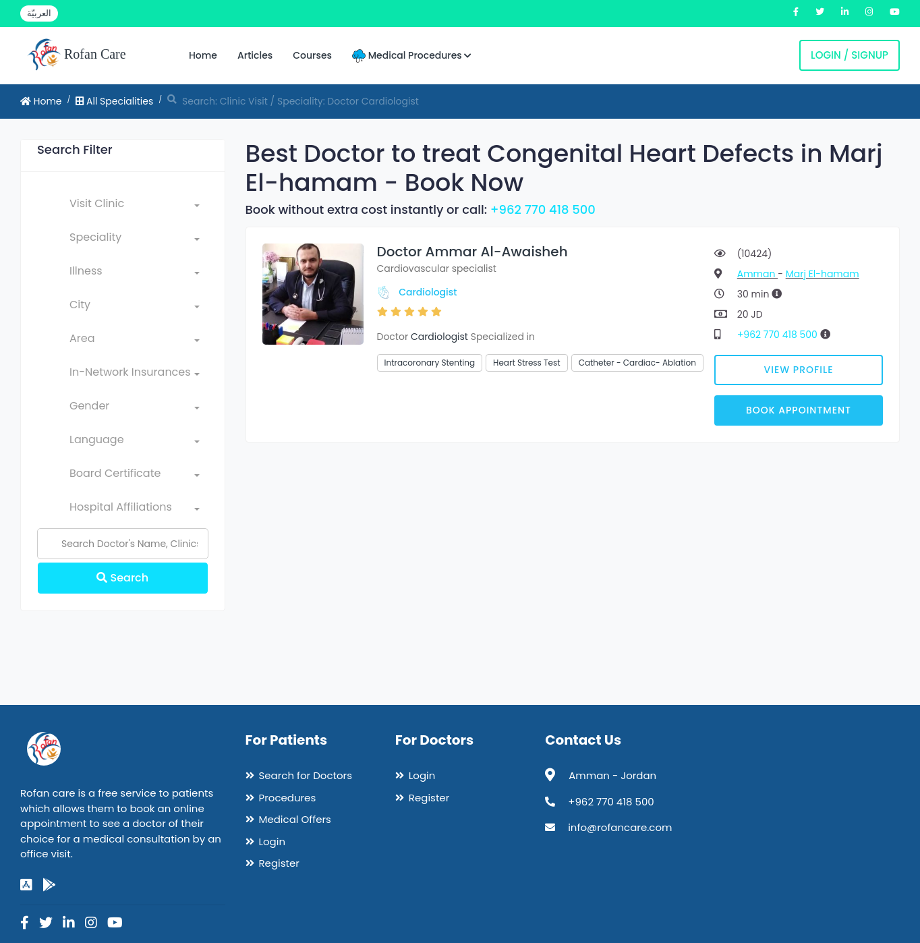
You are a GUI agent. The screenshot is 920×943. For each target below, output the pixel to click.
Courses (312, 55)
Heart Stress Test (526, 362)
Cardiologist (428, 292)
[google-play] (49, 885)
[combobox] (134, 206)
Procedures (287, 798)
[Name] (122, 543)
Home (203, 55)
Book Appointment (798, 410)
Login (272, 841)
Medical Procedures (411, 56)
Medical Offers (295, 819)
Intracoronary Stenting (430, 362)
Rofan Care (76, 55)
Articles (254, 55)
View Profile (799, 369)
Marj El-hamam (822, 274)
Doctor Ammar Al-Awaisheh (472, 251)
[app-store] (26, 885)
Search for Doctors (305, 775)
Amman (757, 274)
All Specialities (114, 101)
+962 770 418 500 (543, 209)
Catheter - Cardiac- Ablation (637, 362)
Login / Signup (849, 55)
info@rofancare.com (620, 827)
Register (279, 863)
